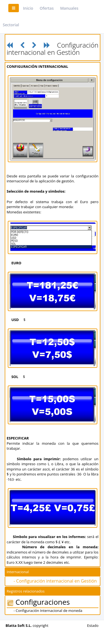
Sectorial (11, 24)
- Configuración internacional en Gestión (55, 581)
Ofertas (47, 8)
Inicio (28, 8)
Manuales (69, 8)
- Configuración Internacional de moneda (48, 610)
